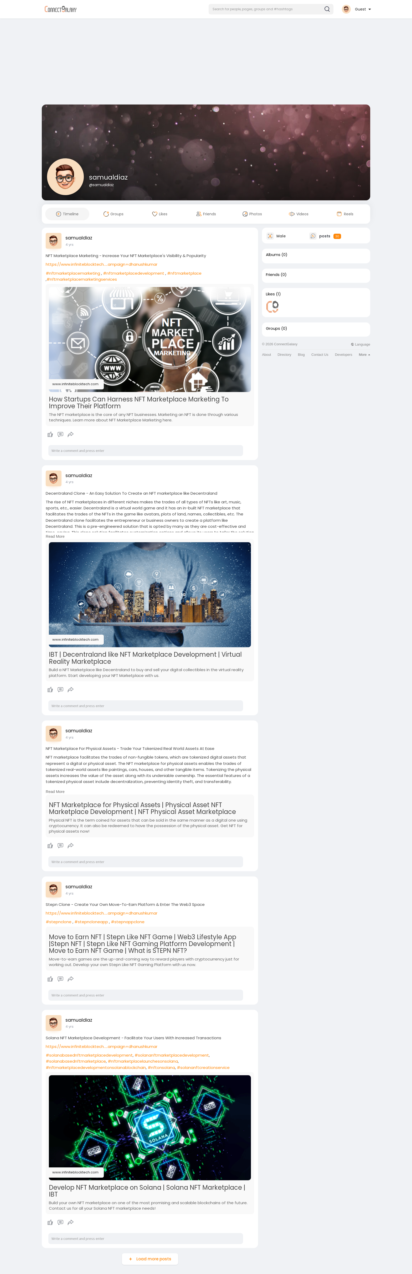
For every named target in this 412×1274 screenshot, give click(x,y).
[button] (271, 9)
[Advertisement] (206, 62)
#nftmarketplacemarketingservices (82, 279)
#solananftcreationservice (203, 1067)
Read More (55, 536)
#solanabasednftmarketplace (76, 1061)
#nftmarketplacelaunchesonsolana (143, 1061)
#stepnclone (58, 922)
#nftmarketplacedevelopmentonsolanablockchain (96, 1067)
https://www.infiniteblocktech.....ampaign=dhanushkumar (101, 264)
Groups (273, 328)
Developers (343, 354)
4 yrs (69, 244)
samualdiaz (108, 177)
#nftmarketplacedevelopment (133, 273)
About (266, 354)
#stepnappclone (128, 922)
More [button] (364, 355)
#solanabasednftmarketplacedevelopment (89, 1055)
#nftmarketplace (184, 273)
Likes (270, 294)
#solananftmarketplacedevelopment (172, 1055)
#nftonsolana (161, 1067)
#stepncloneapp (91, 922)
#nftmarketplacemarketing (73, 273)
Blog (301, 354)
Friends (273, 275)
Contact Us (319, 354)
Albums (273, 255)
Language (360, 344)
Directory (284, 354)
